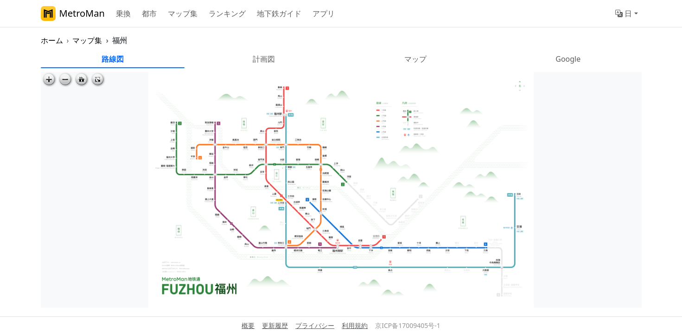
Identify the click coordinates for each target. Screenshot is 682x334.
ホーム (52, 40)
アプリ (323, 13)
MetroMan (73, 13)
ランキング (227, 13)
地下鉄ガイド (279, 13)
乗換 (123, 13)
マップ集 (183, 13)
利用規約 (355, 325)
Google (567, 59)
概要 (248, 325)
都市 (149, 13)
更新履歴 (275, 325)
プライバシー (314, 325)
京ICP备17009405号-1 (407, 325)
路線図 (113, 59)
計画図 (264, 59)
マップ (415, 59)
